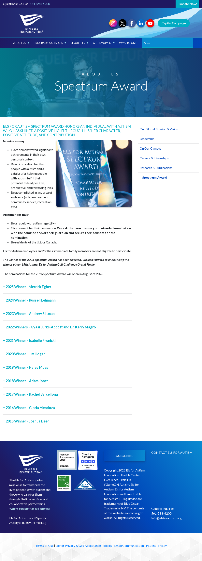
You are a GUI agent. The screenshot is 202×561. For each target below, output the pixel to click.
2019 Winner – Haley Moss (25, 367)
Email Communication (129, 545)
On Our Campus (150, 148)
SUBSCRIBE (124, 455)
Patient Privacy (156, 545)
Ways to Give (128, 42)
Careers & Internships (154, 158)
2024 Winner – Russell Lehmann (29, 300)
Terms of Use (44, 545)
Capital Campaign (174, 23)
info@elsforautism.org (166, 518)
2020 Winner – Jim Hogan (24, 354)
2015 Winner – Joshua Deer (26, 421)
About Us (21, 42)
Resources (80, 42)
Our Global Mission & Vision (159, 129)
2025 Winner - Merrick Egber (27, 287)
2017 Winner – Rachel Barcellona (30, 394)
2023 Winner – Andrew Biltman (29, 313)
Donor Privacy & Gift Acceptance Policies (84, 545)
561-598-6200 (40, 4)
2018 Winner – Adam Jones (26, 381)
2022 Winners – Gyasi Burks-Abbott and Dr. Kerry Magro (49, 327)
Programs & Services (50, 42)
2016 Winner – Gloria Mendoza (29, 407)
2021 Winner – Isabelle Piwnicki (29, 340)
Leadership (147, 138)
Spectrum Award (154, 177)
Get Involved (104, 42)
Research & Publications (156, 168)
